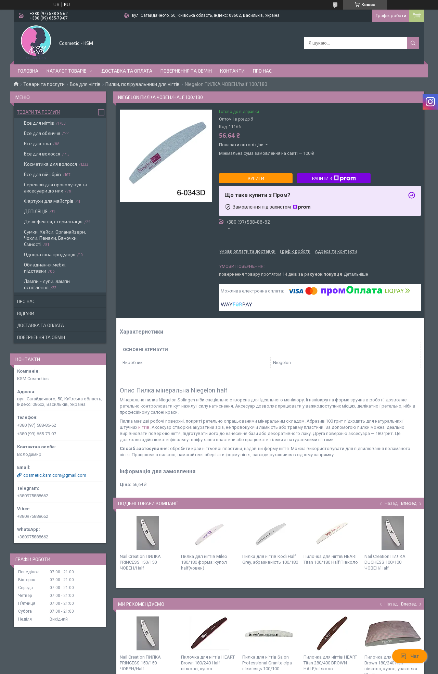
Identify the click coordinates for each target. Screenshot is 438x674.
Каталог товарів (67, 71)
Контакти (232, 71)
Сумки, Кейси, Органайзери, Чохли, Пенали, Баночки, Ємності (55, 238)
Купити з (334, 178)
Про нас (262, 71)
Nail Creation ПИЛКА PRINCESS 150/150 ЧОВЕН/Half (140, 562)
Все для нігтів (85, 84)
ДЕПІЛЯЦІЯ (36, 211)
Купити (256, 178)
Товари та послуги (44, 84)
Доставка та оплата (126, 71)
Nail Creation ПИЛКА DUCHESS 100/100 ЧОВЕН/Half (384, 562)
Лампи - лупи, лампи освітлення (47, 284)
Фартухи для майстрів (49, 201)
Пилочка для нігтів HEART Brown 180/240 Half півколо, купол (208, 662)
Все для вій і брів (42, 174)
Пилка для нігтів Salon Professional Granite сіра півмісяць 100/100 (267, 662)
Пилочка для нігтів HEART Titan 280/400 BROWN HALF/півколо (330, 662)
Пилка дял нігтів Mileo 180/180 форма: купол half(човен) (204, 562)
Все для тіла (37, 143)
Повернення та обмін (186, 71)
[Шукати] (413, 43)
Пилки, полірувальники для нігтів (142, 84)
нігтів (144, 427)
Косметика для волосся (50, 164)
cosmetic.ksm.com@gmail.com (54, 475)
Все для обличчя (42, 133)
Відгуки (25, 313)
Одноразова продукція (49, 254)
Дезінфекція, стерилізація (53, 221)
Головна (28, 71)
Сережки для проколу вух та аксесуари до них (55, 188)
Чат (409, 656)
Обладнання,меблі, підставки (45, 268)
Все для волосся (42, 154)
